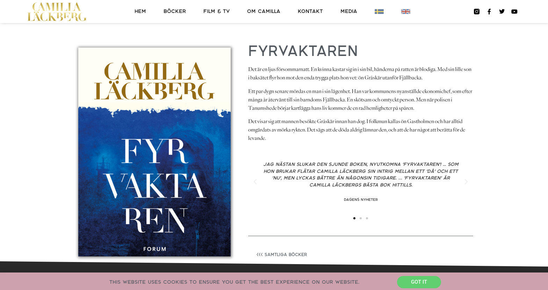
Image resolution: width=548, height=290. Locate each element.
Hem (140, 11)
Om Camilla (263, 11)
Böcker (175, 11)
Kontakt (310, 11)
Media (348, 11)
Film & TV (216, 11)
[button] (255, 181)
